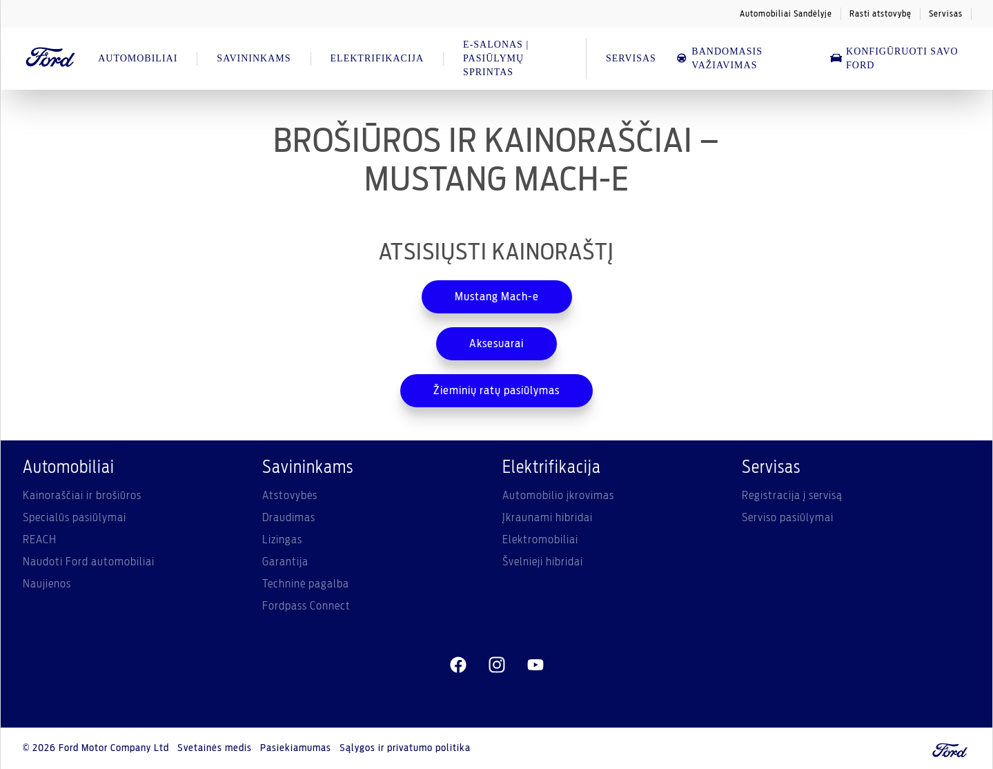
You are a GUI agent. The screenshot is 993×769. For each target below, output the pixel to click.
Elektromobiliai (540, 539)
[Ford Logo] (51, 59)
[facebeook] (458, 665)
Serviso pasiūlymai (788, 517)
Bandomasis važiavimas (719, 58)
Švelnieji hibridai (542, 561)
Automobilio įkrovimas (558, 495)
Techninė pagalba (305, 584)
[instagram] (497, 665)
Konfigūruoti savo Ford (894, 58)
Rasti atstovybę (880, 14)
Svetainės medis (214, 748)
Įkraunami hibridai (547, 517)
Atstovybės (289, 495)
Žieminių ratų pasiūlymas (496, 390)
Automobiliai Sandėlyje (786, 14)
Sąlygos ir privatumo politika (405, 748)
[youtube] (535, 665)
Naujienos (47, 584)
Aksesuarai (496, 343)
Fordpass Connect (306, 606)
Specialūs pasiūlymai (74, 517)
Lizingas (282, 539)
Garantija (285, 561)
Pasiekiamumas (295, 748)
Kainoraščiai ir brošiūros (82, 495)
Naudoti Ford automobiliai (89, 561)
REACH (40, 539)
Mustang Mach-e (497, 296)
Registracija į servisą (792, 495)
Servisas (946, 14)
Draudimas (288, 517)
